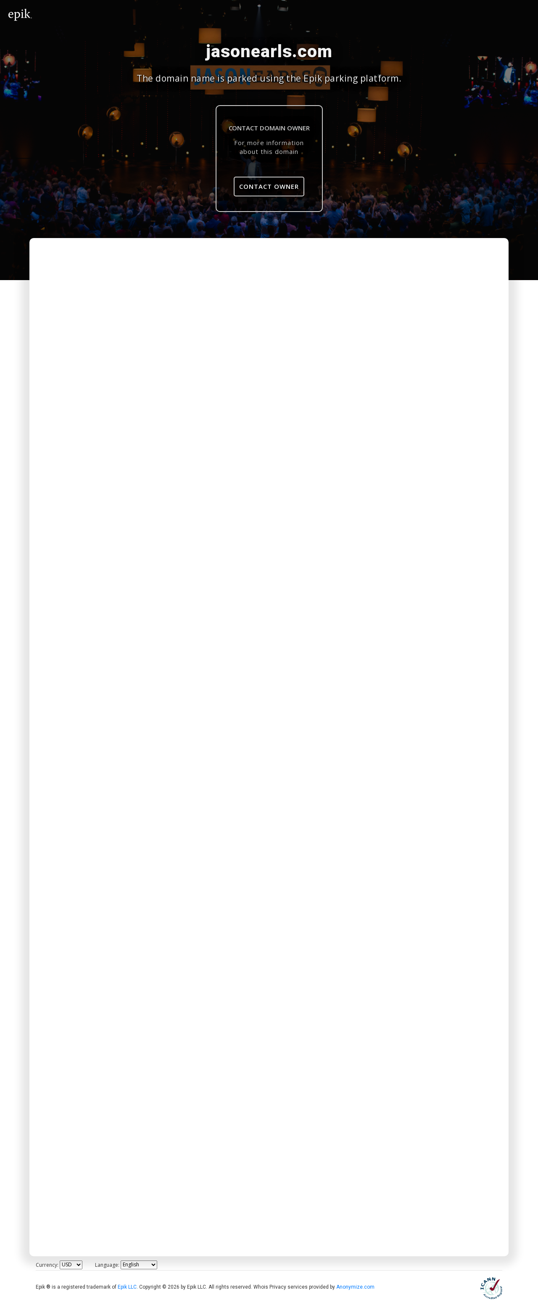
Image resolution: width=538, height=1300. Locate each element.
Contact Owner (269, 186)
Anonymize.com (355, 1287)
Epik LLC (127, 1287)
